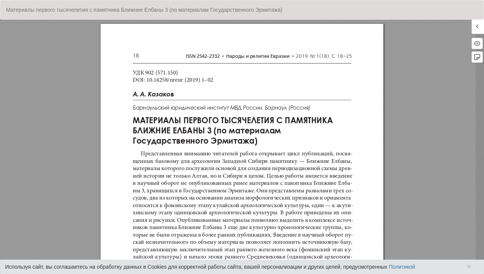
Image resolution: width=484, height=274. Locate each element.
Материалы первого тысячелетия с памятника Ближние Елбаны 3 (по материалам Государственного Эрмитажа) (144, 10)
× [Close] (469, 266)
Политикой (402, 267)
